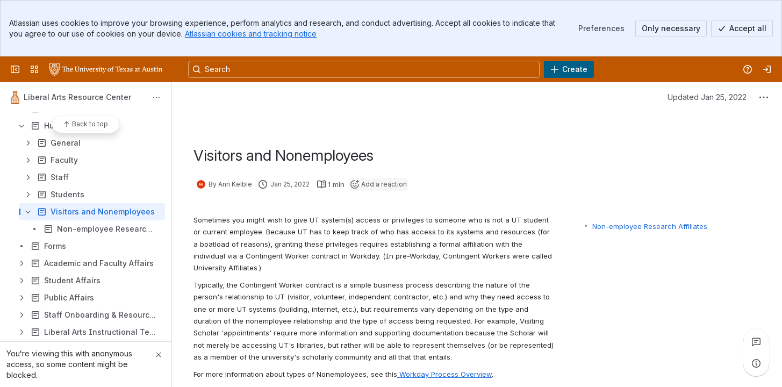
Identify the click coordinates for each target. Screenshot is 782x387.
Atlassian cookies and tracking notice (251, 33)
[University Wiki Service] (105, 69)
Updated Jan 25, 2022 (707, 97)
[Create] (569, 69)
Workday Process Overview (444, 374)
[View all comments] (756, 341)
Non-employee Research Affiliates (649, 226)
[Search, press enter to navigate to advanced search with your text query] (364, 69)
